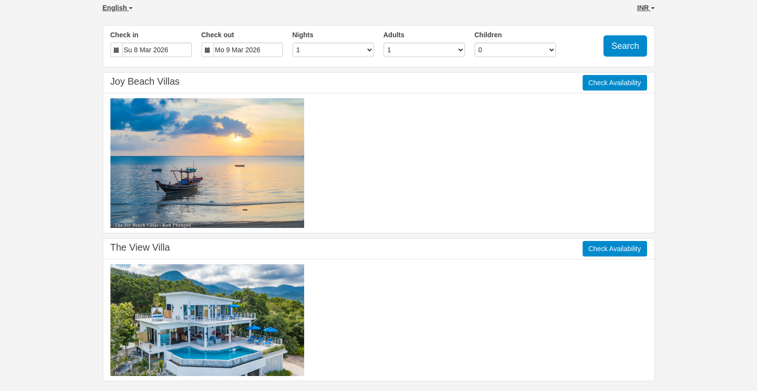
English (118, 8)
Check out (217, 35)
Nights (303, 35)
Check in (124, 35)
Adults (394, 35)
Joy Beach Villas (145, 81)
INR (646, 8)
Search (625, 46)
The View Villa (140, 247)
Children (488, 35)
